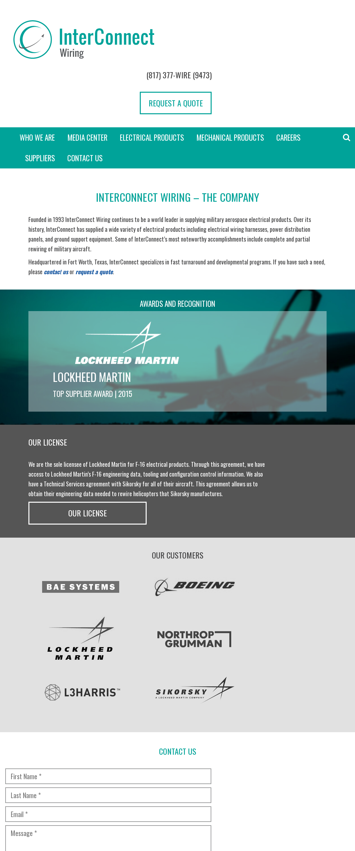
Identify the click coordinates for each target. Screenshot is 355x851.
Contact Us (85, 109)
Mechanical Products (230, 88)
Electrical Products (152, 88)
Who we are (37, 88)
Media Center (87, 88)
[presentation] (54, 689)
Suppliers (40, 109)
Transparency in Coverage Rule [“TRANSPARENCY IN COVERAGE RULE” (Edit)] (127, 801)
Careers (288, 88)
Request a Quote (314, 47)
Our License (293, 385)
